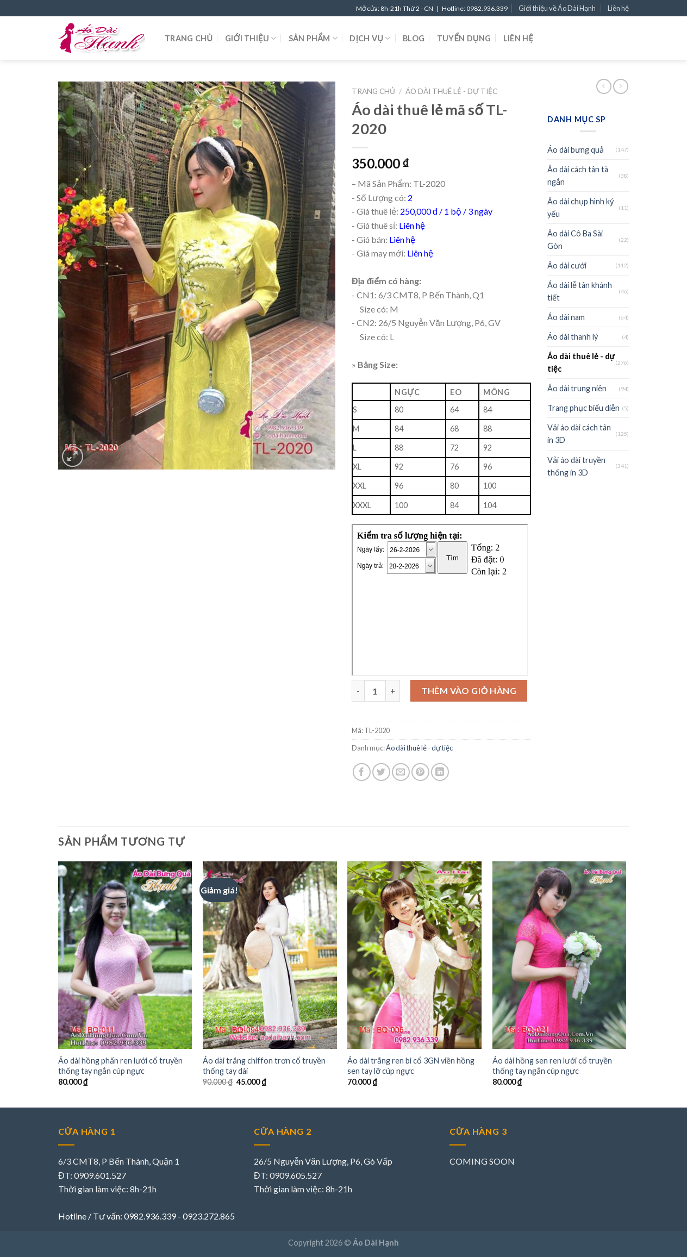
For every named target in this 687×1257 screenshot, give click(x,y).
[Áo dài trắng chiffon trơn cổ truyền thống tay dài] (270, 955)
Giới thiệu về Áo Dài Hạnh (557, 8)
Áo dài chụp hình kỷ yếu (580, 207)
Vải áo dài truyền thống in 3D (576, 466)
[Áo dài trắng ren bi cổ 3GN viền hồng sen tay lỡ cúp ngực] (414, 955)
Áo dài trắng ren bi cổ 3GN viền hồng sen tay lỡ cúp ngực (410, 1065)
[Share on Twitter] (381, 772)
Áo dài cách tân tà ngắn (577, 175)
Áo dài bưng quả (575, 149)
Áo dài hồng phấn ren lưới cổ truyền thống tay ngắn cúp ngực (120, 1065)
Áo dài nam (566, 317)
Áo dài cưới (566, 265)
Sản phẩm (313, 38)
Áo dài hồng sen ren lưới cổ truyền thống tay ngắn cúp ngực (552, 1065)
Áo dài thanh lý (572, 336)
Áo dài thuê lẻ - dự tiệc (451, 91)
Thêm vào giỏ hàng (468, 690)
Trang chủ (189, 38)
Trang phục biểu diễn (583, 407)
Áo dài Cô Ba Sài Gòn (575, 240)
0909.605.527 (296, 1175)
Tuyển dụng (464, 38)
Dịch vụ (369, 38)
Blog (413, 38)
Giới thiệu (251, 38)
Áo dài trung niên (577, 388)
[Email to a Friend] (401, 772)
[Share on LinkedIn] (440, 772)
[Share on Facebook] (362, 772)
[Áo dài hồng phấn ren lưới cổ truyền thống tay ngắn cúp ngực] (125, 955)
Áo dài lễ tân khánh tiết (579, 291)
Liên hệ (618, 8)
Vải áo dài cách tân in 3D (579, 434)
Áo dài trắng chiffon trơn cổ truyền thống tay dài (264, 1065)
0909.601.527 (100, 1175)
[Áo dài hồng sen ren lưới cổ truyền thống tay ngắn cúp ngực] (559, 955)
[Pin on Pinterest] (420, 772)
